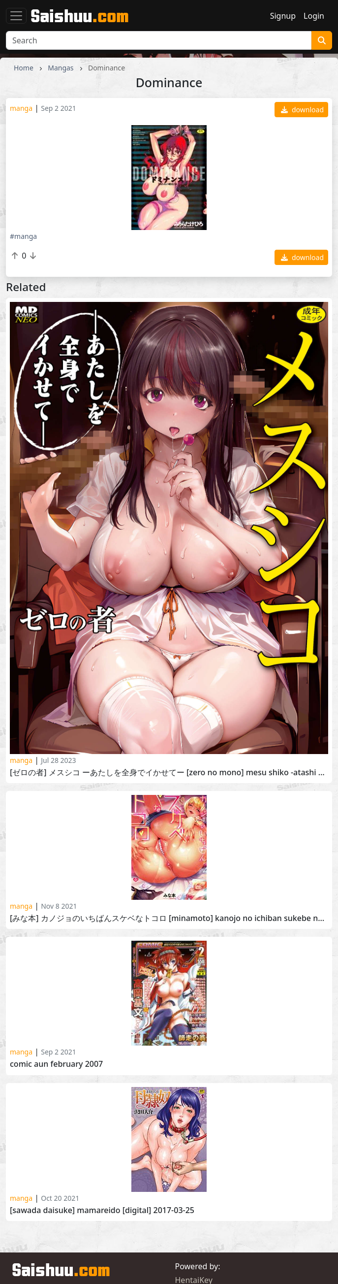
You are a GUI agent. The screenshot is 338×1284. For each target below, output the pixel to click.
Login (314, 15)
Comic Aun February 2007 (56, 1064)
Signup (283, 15)
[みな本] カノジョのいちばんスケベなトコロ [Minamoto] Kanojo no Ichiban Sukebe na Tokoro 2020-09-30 (169, 918)
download (302, 109)
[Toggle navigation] (16, 16)
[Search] (158, 40)
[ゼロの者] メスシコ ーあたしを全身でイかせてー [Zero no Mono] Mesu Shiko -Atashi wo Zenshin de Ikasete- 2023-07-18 (169, 772)
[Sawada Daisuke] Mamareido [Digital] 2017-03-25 (102, 1210)
